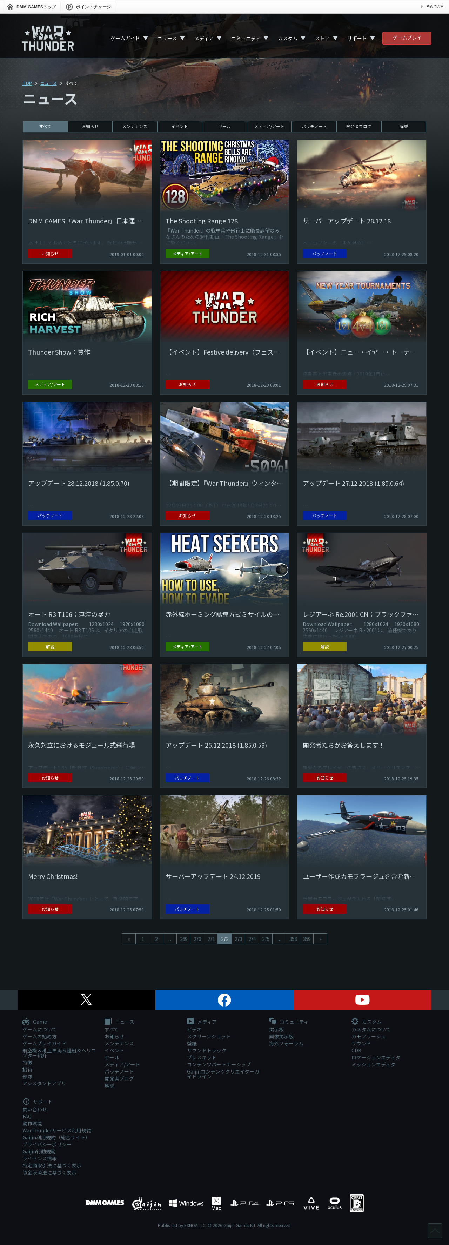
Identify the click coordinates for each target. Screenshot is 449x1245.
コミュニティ (245, 38)
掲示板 (276, 1029)
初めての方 (435, 6)
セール (224, 126)
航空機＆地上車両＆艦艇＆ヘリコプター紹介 (59, 1053)
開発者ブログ (358, 126)
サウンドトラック (206, 1050)
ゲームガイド (125, 38)
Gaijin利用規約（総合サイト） (56, 1137)
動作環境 (32, 1123)
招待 (27, 1069)
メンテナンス (134, 126)
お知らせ (90, 126)
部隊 (27, 1076)
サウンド (361, 1043)
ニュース (167, 38)
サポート (357, 38)
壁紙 (192, 1043)
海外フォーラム (286, 1043)
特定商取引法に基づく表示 (51, 1165)
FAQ (27, 1116)
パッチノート (314, 126)
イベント (179, 126)
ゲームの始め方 (39, 1036)
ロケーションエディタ (375, 1057)
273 (238, 938)
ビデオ (194, 1029)
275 (265, 938)
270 (197, 938)
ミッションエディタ (373, 1064)
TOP (27, 83)
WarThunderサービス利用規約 (56, 1130)
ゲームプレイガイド (44, 1043)
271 (211, 938)
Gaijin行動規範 (39, 1151)
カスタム (287, 38)
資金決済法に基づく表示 (49, 1172)
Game (34, 1022)
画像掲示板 (281, 1036)
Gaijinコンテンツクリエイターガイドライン (223, 1074)
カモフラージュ (368, 1036)
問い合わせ (34, 1109)
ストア (322, 38)
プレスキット (201, 1057)
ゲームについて (39, 1029)
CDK (356, 1050)
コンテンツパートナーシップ (219, 1064)
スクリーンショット (209, 1036)
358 (293, 938)
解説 (404, 126)
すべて (45, 126)
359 (306, 938)
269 (183, 938)
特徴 (27, 1062)
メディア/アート (269, 126)
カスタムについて (371, 1029)
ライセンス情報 (39, 1158)
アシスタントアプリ (44, 1083)
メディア (204, 38)
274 (252, 938)
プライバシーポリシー (47, 1144)
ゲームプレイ (407, 37)
